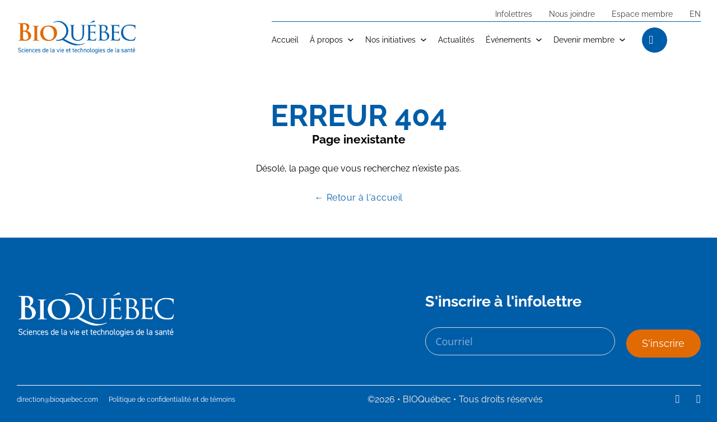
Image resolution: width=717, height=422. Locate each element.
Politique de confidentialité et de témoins (172, 400)
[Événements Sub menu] (539, 39)
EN (695, 13)
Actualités (456, 39)
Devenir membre (583, 39)
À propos (326, 39)
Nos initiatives (390, 39)
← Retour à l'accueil (359, 197)
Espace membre (642, 13)
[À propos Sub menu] (350, 39)
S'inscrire (663, 343)
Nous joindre (572, 13)
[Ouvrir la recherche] (650, 39)
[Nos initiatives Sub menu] (423, 39)
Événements (508, 39)
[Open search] (692, 40)
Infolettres (513, 13)
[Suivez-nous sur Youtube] (698, 399)
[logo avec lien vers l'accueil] (77, 37)
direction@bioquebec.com (57, 400)
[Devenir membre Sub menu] (622, 39)
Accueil (285, 39)
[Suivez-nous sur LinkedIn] (678, 399)
